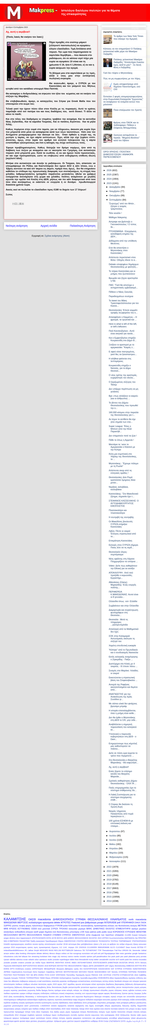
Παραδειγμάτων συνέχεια (121, 296)
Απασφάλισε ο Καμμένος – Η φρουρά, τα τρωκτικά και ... (123, 318)
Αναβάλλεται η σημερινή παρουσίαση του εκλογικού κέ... (122, 727)
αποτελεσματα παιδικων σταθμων (17, 984)
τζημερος (54, 947)
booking (23, 953)
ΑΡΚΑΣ (131, 963)
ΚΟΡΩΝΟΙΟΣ (119, 932)
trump (91, 960)
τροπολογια (40, 1018)
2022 (109, 867)
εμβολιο (131, 990)
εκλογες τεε (77, 990)
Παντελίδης (70, 975)
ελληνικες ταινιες (121, 990)
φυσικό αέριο (25, 1021)
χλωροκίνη (42, 1021)
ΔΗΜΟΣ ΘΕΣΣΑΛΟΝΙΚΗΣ (78, 938)
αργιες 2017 (62, 984)
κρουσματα (48, 922)
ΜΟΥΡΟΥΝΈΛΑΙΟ (71, 972)
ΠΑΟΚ (143, 922)
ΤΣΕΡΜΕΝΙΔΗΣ (125, 941)
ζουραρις (137, 993)
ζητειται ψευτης (128, 993)
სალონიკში (136, 1021)
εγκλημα (57, 990)
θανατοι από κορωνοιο (74, 997)
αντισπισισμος (96, 981)
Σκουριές (14, 978)
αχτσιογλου (101, 984)
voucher (112, 960)
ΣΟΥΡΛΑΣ (107, 975)
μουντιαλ (46, 929)
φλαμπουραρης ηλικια (126, 1018)
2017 (109, 888)
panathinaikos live (103, 956)
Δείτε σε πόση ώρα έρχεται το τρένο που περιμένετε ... (123, 754)
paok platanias (129, 956)
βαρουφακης (120, 984)
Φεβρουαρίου (116, 857)
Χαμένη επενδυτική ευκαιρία (122, 645)
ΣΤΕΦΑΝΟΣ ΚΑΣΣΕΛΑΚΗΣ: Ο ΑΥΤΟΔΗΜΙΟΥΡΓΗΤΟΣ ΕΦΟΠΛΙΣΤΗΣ (124, 503)
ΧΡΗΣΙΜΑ (55, 978)
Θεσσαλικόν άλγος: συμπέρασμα (118, 553)
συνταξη (74, 1015)
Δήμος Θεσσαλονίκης (117, 966)
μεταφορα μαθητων (128, 1003)
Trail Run (117, 950)
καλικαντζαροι (32, 1000)
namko (76, 956)
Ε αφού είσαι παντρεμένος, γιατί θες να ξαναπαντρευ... (123, 353)
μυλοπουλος (34, 1006)
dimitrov (13, 938)
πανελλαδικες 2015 (57, 1009)
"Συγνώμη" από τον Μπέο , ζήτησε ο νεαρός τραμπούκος (122, 206)
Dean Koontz (131, 947)
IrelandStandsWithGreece (14, 950)
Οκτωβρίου (115, 195)
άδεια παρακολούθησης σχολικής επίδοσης (126, 978)
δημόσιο (48, 932)
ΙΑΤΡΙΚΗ (105, 938)
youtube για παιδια (32, 963)
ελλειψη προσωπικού (91, 990)
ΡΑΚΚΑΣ (94, 975)
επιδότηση (54, 993)
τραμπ (32, 1018)
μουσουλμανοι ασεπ (20, 1006)
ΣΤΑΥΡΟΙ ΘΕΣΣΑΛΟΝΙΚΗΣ (87, 941)
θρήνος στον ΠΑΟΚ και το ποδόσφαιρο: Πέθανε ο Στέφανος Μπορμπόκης (126, 125)
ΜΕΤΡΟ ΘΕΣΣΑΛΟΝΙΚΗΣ (30, 935)
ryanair (6, 960)
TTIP (99, 950)
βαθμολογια (90, 922)
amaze (6, 953)
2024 (109, 179)
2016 (109, 892)
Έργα (43, 963)
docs (18, 938)
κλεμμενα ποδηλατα (85, 1000)
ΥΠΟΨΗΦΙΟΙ (127, 922)
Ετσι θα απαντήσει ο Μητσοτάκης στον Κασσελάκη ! (118, 250)
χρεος (64, 1021)
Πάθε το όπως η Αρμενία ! (121, 440)
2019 (109, 879)
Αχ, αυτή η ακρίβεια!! (119, 767)
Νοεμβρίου (114, 191)
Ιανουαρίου (115, 861)
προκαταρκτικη (100, 925)
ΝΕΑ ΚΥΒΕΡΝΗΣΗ (11, 941)
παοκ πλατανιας (72, 1009)
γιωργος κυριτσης (11, 990)
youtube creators (17, 963)
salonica (19, 960)
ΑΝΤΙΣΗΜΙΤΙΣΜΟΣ (84, 963)
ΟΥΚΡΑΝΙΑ (123, 972)
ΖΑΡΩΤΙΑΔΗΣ (37, 969)
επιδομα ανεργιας (33, 993)
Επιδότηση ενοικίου (23, 969)
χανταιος (33, 1021)
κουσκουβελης (87, 925)
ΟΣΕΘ (34, 929)
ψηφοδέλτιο (85, 1021)
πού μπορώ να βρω (133, 1009)
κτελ (39, 929)
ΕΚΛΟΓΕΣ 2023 (95, 938)
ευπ (83, 993)
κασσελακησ (68, 1000)
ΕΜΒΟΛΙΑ (130, 966)
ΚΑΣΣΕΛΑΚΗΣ (104, 969)
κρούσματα (29, 1003)
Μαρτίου (113, 853)
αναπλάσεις (46, 981)
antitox (12, 953)
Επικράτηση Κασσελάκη (120, 540)
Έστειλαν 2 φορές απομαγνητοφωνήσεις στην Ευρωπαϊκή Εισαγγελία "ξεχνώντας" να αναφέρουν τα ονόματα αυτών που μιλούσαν (123, 100)
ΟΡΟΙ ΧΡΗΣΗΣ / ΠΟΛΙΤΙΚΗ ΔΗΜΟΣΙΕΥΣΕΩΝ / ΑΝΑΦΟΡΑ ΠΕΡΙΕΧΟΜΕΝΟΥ (118, 154)
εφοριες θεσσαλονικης (112, 993)
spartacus (43, 960)
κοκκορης (125, 1000)
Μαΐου (112, 844)
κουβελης (14, 1003)
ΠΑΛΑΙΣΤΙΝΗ (24, 941)
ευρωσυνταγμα (91, 993)
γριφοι (41, 932)
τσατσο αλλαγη (52, 1018)
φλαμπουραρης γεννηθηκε (106, 1018)
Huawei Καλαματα (139, 935)
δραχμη (45, 990)
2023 (109, 183)
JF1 (25, 950)
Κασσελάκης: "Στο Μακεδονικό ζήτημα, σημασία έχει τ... (123, 495)
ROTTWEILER (67, 950)
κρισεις (30, 947)
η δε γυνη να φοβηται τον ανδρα (112, 944)
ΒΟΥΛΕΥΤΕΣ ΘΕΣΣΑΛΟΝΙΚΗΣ (69, 966)
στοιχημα (23, 1015)
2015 (109, 897)
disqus (58, 953)
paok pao (119, 956)
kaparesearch (25, 938)
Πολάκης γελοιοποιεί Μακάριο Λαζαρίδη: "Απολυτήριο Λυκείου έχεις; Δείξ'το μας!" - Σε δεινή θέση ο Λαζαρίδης (129, 63)
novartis (83, 956)
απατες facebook (115, 981)
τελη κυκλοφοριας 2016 (109, 1015)
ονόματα (24, 1009)
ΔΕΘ (65, 938)
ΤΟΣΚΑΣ (22, 978)
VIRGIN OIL (127, 950)
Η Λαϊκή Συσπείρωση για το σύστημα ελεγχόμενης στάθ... (122, 797)
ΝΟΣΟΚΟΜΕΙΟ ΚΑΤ (103, 972)
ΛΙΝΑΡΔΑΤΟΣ (118, 919)
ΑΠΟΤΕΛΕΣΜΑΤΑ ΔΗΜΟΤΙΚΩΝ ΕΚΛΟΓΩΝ (110, 963)
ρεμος (62, 1012)
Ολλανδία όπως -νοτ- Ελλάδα (123, 601)
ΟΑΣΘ (32, 919)
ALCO (112, 947)
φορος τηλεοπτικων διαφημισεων (40, 925)
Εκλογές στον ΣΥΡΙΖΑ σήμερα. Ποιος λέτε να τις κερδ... (124, 546)
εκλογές (70, 990)
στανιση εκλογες (139, 1012)
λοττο (85, 1003)
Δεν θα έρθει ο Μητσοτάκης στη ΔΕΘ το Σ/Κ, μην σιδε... (123, 718)
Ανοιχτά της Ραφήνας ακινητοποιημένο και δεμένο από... (123, 687)
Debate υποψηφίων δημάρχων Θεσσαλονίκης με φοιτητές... (124, 265)
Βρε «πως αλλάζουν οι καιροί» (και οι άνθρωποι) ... (123, 397)
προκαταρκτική (44, 947)
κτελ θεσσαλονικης (61, 932)
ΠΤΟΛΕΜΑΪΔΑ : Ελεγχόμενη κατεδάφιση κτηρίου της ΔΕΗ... (122, 234)
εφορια (100, 993)
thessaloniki (83, 960)
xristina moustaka (139, 960)
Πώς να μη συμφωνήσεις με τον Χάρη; (121, 78)
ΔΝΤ (107, 966)
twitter (96, 960)
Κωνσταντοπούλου (116, 938)
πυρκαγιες (45, 1012)
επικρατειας (69, 993)
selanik (31, 960)
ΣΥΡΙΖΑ (54, 929)
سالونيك (129, 1021)
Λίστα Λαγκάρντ (39, 972)
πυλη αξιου (35, 1012)
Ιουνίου (113, 840)
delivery (46, 953)
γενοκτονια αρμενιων (89, 987)
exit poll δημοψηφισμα (106, 953)
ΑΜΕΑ (74, 963)
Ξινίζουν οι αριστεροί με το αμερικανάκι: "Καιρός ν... (121, 346)
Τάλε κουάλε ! (115, 213)
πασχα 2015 (84, 1009)
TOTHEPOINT (91, 950)
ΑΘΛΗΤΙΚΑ (59, 963)
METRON (142, 925)
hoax (87, 932)
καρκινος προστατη (54, 1000)
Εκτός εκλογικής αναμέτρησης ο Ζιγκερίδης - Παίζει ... (123, 658)
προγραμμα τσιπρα (22, 1012)
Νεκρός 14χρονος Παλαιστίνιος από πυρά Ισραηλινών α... (121, 814)
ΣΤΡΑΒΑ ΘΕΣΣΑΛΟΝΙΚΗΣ (92, 919)
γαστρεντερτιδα (74, 987)
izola (16, 956)
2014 (109, 901)
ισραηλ (113, 997)
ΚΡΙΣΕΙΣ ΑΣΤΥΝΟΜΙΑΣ (19, 929)
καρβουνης (42, 1000)
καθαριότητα (22, 1000)
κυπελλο (37, 1003)
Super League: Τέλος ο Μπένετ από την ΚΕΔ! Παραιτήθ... (120, 429)
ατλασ (93, 984)
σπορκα (129, 1012)
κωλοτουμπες (47, 1003)
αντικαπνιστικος (84, 981)
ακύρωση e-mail (35, 981)
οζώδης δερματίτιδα (138, 1006)
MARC (89, 929)
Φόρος (48, 978)
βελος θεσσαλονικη (54, 987)
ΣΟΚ (101, 975)
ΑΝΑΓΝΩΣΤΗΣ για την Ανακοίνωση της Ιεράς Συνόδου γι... (120, 697)
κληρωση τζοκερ (131, 944)
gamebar (128, 953)
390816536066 (103, 947)
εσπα (88, 935)
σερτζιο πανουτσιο (118, 1012)
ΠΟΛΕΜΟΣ (141, 972)
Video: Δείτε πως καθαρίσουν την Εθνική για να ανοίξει (123, 567)
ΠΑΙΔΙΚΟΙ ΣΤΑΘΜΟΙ (52, 935)
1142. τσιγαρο (68, 947)
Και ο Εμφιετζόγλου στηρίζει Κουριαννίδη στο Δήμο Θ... (122, 339)
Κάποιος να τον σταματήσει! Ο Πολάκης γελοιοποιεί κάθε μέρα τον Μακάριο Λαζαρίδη (122, 51)
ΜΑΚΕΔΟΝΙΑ (10, 922)
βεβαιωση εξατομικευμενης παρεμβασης (30, 987)
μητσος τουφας (18, 925)
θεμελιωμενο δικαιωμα (93, 997)
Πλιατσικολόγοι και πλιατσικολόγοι (118, 511)
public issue (107, 932)
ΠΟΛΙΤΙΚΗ (8, 975)
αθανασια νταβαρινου (20, 981)
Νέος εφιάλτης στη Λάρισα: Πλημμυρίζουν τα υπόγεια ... (123, 560)
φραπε (16, 1021)
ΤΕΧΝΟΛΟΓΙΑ (104, 941)
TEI (83, 950)
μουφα (100, 922)
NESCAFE (44, 950)
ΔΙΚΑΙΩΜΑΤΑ (99, 966)
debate (39, 953)
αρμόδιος (71, 984)
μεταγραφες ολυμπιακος (96, 1003)
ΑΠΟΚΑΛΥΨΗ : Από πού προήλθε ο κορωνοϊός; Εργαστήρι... (121, 575)
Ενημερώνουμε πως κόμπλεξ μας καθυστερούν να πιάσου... (123, 746)
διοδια (38, 990)
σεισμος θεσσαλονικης (89, 1012)
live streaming (33, 956)
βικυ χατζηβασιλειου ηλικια (87, 944)
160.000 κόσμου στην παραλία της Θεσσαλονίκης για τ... (123, 413)
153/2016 (82, 947)
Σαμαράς (7, 978)
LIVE (82, 932)
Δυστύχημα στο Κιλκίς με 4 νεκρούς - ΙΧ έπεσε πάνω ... (123, 665)
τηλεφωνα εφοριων (11, 1018)
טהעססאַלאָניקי (114, 1021)
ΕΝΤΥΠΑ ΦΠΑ (140, 966)
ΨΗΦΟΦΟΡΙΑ (103, 978)
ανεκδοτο (28, 944)
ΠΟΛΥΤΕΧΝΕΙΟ (19, 975)
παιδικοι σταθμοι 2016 (41, 1009)
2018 (109, 884)
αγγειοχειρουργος (17, 944)
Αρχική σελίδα (49, 225)
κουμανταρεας (21, 947)
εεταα (64, 990)
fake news (120, 953)
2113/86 (128, 935)
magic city (56, 956)
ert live (70, 953)
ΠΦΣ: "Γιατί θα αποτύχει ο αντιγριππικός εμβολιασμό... (123, 286)
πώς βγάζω (54, 1012)
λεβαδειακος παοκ (66, 1003)
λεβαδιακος (77, 1003)
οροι (30, 1009)
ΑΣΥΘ (54, 938)
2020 (109, 875)
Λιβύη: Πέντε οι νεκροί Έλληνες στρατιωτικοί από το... (122, 534)
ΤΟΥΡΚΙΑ (114, 941)
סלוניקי (123, 1021)
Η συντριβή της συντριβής (121, 517)
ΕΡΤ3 (12, 969)
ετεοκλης (78, 993)
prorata (143, 956)
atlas (17, 953)
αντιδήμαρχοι (72, 981)
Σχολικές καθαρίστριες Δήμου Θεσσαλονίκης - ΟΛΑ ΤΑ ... (123, 782)
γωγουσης (31, 990)
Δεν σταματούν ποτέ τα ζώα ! (123, 436)
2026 (109, 170)
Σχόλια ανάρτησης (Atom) (57, 236)
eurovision (86, 953)
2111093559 (92, 947)
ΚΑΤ (112, 969)
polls (99, 932)
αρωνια (78, 984)
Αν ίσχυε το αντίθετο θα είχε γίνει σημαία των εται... (122, 420)
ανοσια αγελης (38, 944)
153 (76, 947)
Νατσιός (115, 972)
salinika (12, 960)
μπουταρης (74, 932)
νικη (86, 1006)
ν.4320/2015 (45, 1006)
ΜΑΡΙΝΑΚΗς (130, 938)
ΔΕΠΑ (91, 966)
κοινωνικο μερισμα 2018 (112, 1000)
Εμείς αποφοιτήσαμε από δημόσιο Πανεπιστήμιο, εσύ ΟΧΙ (127, 87)
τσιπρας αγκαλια (65, 1018)
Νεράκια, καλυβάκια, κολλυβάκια (118, 488)
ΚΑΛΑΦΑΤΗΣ (74, 925)
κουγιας (22, 1003)
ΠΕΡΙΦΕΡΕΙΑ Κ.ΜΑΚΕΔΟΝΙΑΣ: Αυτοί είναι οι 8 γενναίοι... (123, 594)
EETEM (140, 947)
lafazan (25, 956)
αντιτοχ (105, 981)
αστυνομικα (86, 984)
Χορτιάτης (76, 978)
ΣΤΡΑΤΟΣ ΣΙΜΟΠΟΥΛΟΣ (73, 935)
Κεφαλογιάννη (16, 972)
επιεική (61, 993)
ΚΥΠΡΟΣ (118, 969)
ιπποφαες (106, 997)
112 (60, 947)
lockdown (43, 956)
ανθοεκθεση (20, 932)
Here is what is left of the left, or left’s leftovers (123, 325)
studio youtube (53, 960)
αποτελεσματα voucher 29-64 (56, 944)
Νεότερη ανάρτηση (17, 225)
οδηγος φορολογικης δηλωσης (117, 1006)
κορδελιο (7, 1003)
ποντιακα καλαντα (118, 1009)
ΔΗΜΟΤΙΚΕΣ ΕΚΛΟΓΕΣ (104, 929)
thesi (76, 960)
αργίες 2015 (52, 984)
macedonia (44, 919)
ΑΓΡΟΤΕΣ (66, 922)
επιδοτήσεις (44, 993)
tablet (72, 960)
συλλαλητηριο (35, 922)
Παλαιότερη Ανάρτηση (83, 225)
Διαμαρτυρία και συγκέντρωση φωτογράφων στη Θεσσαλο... (123, 612)
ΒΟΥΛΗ (60, 938)
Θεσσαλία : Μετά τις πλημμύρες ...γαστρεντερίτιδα (118, 622)
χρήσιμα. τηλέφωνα (54, 1021)
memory (64, 956)
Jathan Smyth (33, 950)
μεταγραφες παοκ (113, 1003)
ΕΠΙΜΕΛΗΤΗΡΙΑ (123, 929)
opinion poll (91, 956)
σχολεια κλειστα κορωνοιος (89, 1015)
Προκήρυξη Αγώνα (83, 975)
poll (118, 922)
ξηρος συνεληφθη (96, 1006)
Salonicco (78, 950)
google (134, 953)
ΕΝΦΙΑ (6, 969)
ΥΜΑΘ (42, 978)
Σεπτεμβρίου (115, 200)
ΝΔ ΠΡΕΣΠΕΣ (140, 938)
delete (57, 922)
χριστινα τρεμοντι (73, 1021)
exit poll (94, 953)
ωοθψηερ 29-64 (97, 1021)
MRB (6, 929)
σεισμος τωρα (104, 1012)
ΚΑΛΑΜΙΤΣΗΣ (15, 919)
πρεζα (144, 1009)
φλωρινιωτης (141, 1018)
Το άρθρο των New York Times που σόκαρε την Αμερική (128, 37)
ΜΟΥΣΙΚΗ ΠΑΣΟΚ (86, 972)
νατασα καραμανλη (58, 1006)
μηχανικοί (7, 1006)
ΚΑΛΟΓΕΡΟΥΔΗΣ (90, 969)
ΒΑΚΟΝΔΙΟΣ (17, 966)
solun (36, 960)
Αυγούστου (115, 831)
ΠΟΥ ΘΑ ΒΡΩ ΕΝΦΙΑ (35, 975)
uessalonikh (103, 960)
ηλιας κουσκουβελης (16, 997)
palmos (93, 932)
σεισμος (133, 925)
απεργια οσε (127, 981)
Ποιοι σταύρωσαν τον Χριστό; (128, 110)
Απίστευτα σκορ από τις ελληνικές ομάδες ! (120, 471)
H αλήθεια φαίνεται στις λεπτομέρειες (120, 360)
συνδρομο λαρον (50, 1015)
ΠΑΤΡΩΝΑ (132, 972)
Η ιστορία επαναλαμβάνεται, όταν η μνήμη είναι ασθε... (122, 711)
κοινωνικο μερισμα (77, 929)
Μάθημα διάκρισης (118, 217)
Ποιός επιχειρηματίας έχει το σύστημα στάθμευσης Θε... (122, 789)
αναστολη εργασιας (59, 981)
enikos (64, 953)
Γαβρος (85, 966)
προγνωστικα (9, 1012)
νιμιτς (36, 947)
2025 (109, 174)
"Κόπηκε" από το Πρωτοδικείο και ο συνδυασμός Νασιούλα (123, 651)
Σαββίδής (142, 975)
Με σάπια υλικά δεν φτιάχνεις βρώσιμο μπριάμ (123, 704)
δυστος (51, 990)
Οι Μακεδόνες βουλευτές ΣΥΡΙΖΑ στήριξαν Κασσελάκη (121, 524)
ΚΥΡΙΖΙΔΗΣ (130, 932)
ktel (20, 956)
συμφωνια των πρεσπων (102, 935)
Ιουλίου (113, 835)
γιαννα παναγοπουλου (125, 987)
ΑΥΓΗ (137, 963)
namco (70, 956)
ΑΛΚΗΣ (68, 963)
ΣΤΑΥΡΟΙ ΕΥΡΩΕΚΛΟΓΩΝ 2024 (125, 975)
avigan (6, 938)
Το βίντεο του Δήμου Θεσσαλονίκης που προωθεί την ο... (123, 405)
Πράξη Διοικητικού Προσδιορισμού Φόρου (46, 941)
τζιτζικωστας (125, 1015)
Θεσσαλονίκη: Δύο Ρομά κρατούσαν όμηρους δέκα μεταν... (122, 480)
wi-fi (117, 960)
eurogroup (77, 953)
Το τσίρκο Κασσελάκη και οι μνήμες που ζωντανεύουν (122, 272)
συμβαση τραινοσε (34, 1015)
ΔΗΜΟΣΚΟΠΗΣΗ (63, 919)
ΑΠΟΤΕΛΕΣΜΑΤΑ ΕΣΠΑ (41, 938)
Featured (75, 922)
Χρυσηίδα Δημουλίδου (88, 978)
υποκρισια (119, 935)
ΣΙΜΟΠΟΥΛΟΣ (70, 941)
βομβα (65, 987)
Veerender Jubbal (139, 950)
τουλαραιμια (24, 1018)
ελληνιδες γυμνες (107, 990)
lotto (49, 956)
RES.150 (57, 950)
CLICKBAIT (120, 947)
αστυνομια (72, 944)
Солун (106, 1021)
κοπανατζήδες (140, 1000)
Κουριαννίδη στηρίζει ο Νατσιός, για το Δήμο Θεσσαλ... (120, 368)
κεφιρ (75, 1000)
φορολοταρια (9, 1021)
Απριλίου (114, 848)
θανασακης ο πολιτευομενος (36, 997)
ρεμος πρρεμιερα (72, 1012)
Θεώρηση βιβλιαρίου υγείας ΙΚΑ (69, 969)
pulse (65, 925)
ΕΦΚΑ (137, 922)
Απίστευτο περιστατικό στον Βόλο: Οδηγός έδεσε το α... (123, 258)
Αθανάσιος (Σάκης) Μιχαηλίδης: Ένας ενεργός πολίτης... (122, 585)
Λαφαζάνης (50, 972)
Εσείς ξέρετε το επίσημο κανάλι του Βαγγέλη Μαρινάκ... (120, 774)
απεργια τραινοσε (139, 981)
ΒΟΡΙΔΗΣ (53, 966)
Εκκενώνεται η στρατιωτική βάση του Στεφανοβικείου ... (123, 678)
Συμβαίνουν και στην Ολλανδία (124, 605)
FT (145, 947)
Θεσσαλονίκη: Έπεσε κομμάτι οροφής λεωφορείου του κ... (123, 311)
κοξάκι (132, 1000)
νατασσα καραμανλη (76, 1006)
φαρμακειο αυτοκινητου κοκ (84, 1018)
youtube (7, 963)
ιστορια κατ (121, 997)
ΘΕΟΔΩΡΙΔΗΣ (50, 969)
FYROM (59, 925)
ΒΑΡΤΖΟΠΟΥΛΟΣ (30, 966)
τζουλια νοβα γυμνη (138, 1015)
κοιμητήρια (98, 1000)
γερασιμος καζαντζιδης (106, 987)
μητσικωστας (141, 1003)
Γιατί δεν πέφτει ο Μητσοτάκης (118, 73)
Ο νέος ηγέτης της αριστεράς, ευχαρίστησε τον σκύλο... (123, 376)
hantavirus (142, 953)
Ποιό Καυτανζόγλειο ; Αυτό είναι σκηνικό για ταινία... (121, 332)
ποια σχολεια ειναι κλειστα (100, 1009)
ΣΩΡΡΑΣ (7, 925)
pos (82, 922)
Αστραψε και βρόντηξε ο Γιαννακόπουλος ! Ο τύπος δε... (122, 224)
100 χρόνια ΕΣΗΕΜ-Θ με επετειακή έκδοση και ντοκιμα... (121, 823)
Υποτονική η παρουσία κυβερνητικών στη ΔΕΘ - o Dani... (122, 736)
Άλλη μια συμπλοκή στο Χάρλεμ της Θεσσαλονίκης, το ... (123, 456)
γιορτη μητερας (140, 987)
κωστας (55, 1003)
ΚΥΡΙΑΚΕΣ (127, 969)
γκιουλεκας (22, 990)
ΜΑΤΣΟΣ (59, 972)
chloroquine (31, 953)
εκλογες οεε (113, 925)
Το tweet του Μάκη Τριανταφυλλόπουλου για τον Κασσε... (124, 303)
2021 (109, 871)
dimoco (52, 953)
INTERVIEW (110, 922)
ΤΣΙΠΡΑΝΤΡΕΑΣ (32, 978)
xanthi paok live (126, 960)
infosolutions (9, 956)
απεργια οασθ (32, 932)
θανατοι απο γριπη (56, 997)
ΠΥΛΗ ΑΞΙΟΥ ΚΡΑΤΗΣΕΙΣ (55, 975)
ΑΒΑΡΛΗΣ (50, 963)
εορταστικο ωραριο (18, 993)
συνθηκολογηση (63, 1015)
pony (138, 956)
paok (113, 956)
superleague (64, 960)
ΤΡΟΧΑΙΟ (63, 929)
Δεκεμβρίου (115, 187)
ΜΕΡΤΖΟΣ (22, 922)
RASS (51, 950)
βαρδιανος (110, 984)
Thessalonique (108, 950)
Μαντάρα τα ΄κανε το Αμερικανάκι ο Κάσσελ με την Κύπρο (122, 447)
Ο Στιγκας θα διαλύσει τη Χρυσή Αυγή (121, 805)
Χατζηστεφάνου (65, 978)
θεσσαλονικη (124, 925)
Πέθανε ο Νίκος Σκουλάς (121, 292)
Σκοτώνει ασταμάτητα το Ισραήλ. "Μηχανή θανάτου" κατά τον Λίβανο (127, 137)
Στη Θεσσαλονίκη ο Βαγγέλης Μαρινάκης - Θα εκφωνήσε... (123, 761)
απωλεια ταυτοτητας (39, 984)
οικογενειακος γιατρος (12, 1009)
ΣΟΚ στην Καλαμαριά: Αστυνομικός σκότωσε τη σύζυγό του (122, 638)
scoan (25, 960)
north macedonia (137, 919)
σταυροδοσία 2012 (11, 1015)
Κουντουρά (27, 972)
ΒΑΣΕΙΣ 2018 (43, 966)
